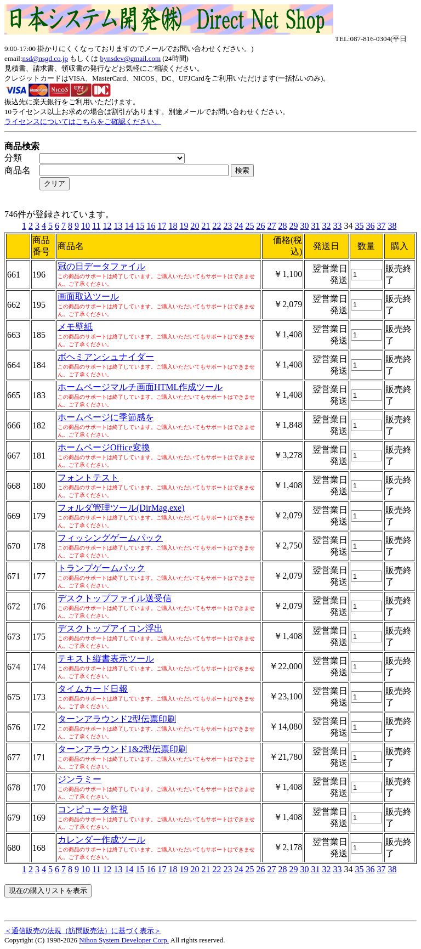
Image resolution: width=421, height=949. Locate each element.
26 (260, 225)
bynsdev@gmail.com (130, 58)
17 (161, 225)
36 (370, 225)
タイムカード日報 (93, 688)
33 (337, 225)
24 (238, 225)
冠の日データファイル (101, 266)
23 (227, 225)
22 (216, 225)
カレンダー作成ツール (101, 839)
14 (128, 225)
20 (194, 225)
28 (282, 225)
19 (183, 225)
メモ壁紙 (75, 326)
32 (326, 225)
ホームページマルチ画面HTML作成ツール (140, 387)
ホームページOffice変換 (104, 447)
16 (150, 225)
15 (139, 225)
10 (85, 225)
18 (172, 225)
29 (293, 225)
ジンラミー (79, 779)
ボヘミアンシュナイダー (106, 356)
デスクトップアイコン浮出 (110, 628)
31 (315, 225)
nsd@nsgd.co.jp (45, 58)
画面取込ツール (88, 296)
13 (117, 225)
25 (249, 225)
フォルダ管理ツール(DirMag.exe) (121, 507)
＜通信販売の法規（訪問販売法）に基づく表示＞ (82, 931)
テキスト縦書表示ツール (106, 658)
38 (392, 225)
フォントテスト (88, 477)
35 (359, 225)
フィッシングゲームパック (110, 538)
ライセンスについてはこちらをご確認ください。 (82, 121)
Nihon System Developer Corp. (124, 940)
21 (205, 225)
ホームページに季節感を (106, 417)
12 (107, 225)
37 (381, 225)
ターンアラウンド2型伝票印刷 (117, 719)
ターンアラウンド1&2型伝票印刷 (122, 749)
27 (271, 225)
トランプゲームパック (101, 568)
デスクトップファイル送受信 (115, 598)
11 (96, 225)
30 (304, 225)
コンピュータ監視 (93, 809)
